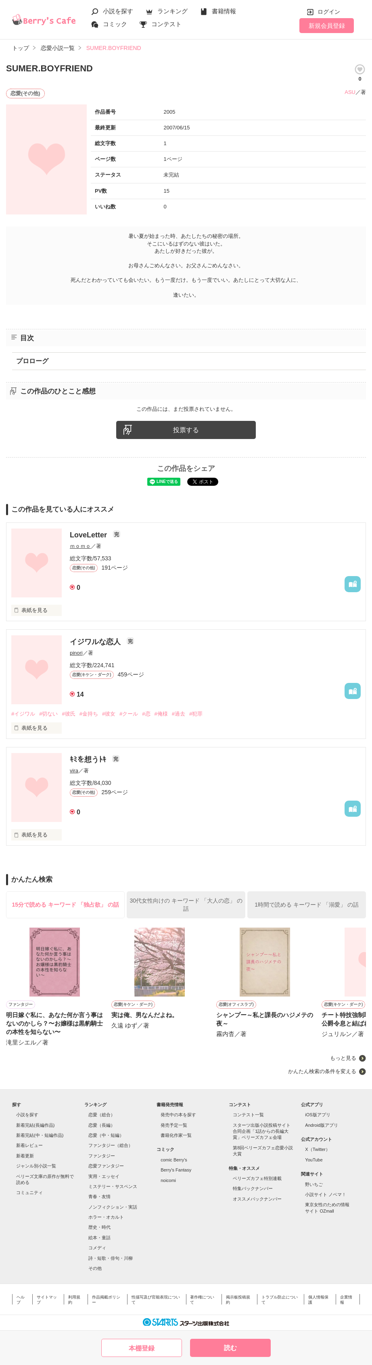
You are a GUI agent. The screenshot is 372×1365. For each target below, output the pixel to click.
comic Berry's (174, 1159)
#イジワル (23, 714)
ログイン (329, 11)
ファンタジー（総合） (110, 1145)
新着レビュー (29, 1145)
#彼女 (108, 714)
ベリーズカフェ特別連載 (257, 1178)
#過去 (178, 714)
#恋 (146, 714)
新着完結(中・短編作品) (39, 1135)
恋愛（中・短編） (106, 1135)
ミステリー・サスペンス (112, 1186)
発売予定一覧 (174, 1125)
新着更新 (25, 1155)
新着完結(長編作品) (35, 1125)
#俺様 (161, 714)
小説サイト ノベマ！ (325, 1194)
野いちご (314, 1184)
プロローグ (32, 361)
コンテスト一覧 (248, 1114)
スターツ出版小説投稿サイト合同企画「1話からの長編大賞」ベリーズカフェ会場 (261, 1131)
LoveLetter (89, 535)
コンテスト (166, 24)
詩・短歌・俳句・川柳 (110, 1258)
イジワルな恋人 (96, 642)
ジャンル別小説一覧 (36, 1165)
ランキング (172, 11)
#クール (128, 714)
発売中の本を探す (178, 1114)
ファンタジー (101, 1155)
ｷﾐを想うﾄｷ (89, 759)
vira (74, 771)
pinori (76, 653)
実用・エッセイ (103, 1176)
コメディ (97, 1247)
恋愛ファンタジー (106, 1165)
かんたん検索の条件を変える (322, 1071)
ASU (350, 92)
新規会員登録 (327, 25)
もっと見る (343, 1058)
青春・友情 (99, 1196)
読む (230, 1347)
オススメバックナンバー (257, 1198)
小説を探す (118, 11)
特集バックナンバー (253, 1188)
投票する (186, 430)
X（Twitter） (317, 1149)
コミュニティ (29, 1192)
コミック (115, 24)
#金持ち (88, 714)
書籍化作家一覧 (176, 1135)
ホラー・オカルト (106, 1217)
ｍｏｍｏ (80, 546)
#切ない (48, 714)
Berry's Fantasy (176, 1169)
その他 (95, 1268)
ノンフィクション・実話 (112, 1207)
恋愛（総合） (101, 1114)
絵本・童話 (99, 1237)
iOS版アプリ (317, 1114)
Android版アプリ (321, 1125)
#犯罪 (196, 714)
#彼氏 (68, 714)
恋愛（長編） (101, 1125)
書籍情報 (224, 11)
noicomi (168, 1180)
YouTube (313, 1159)
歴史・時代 (99, 1227)
